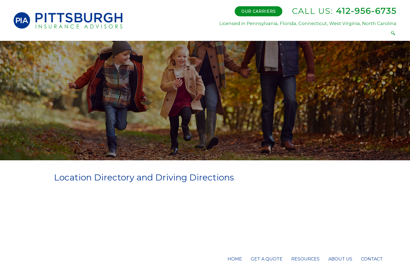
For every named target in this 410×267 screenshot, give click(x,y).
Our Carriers (258, 11)
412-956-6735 (344, 11)
